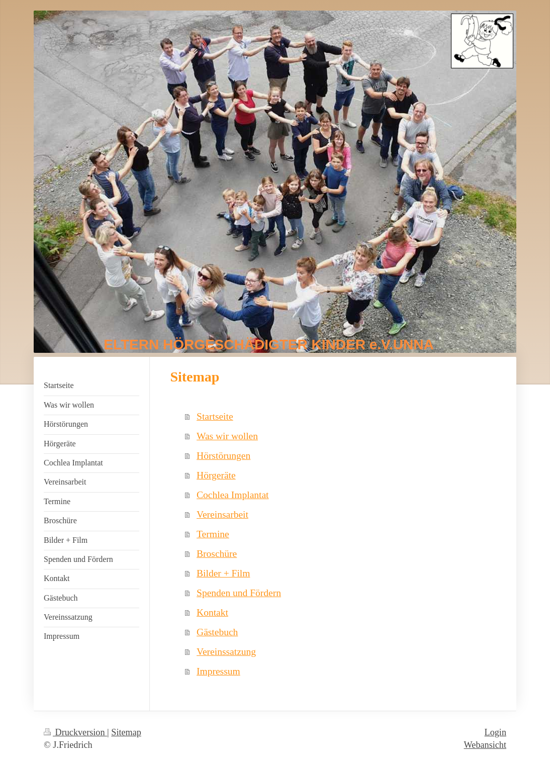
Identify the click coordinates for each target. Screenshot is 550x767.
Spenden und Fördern (239, 593)
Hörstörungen (223, 455)
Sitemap (126, 732)
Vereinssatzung (226, 651)
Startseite (215, 416)
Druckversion (75, 732)
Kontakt (212, 612)
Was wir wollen (227, 436)
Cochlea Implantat (233, 495)
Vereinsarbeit (222, 514)
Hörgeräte (216, 475)
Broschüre (217, 553)
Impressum (218, 671)
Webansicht (485, 745)
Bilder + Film (223, 573)
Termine (213, 534)
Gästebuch (217, 632)
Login (495, 732)
